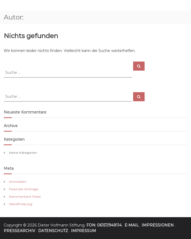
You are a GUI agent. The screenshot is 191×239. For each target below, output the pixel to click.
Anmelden (17, 182)
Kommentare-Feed (25, 197)
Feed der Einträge (23, 189)
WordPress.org (20, 204)
